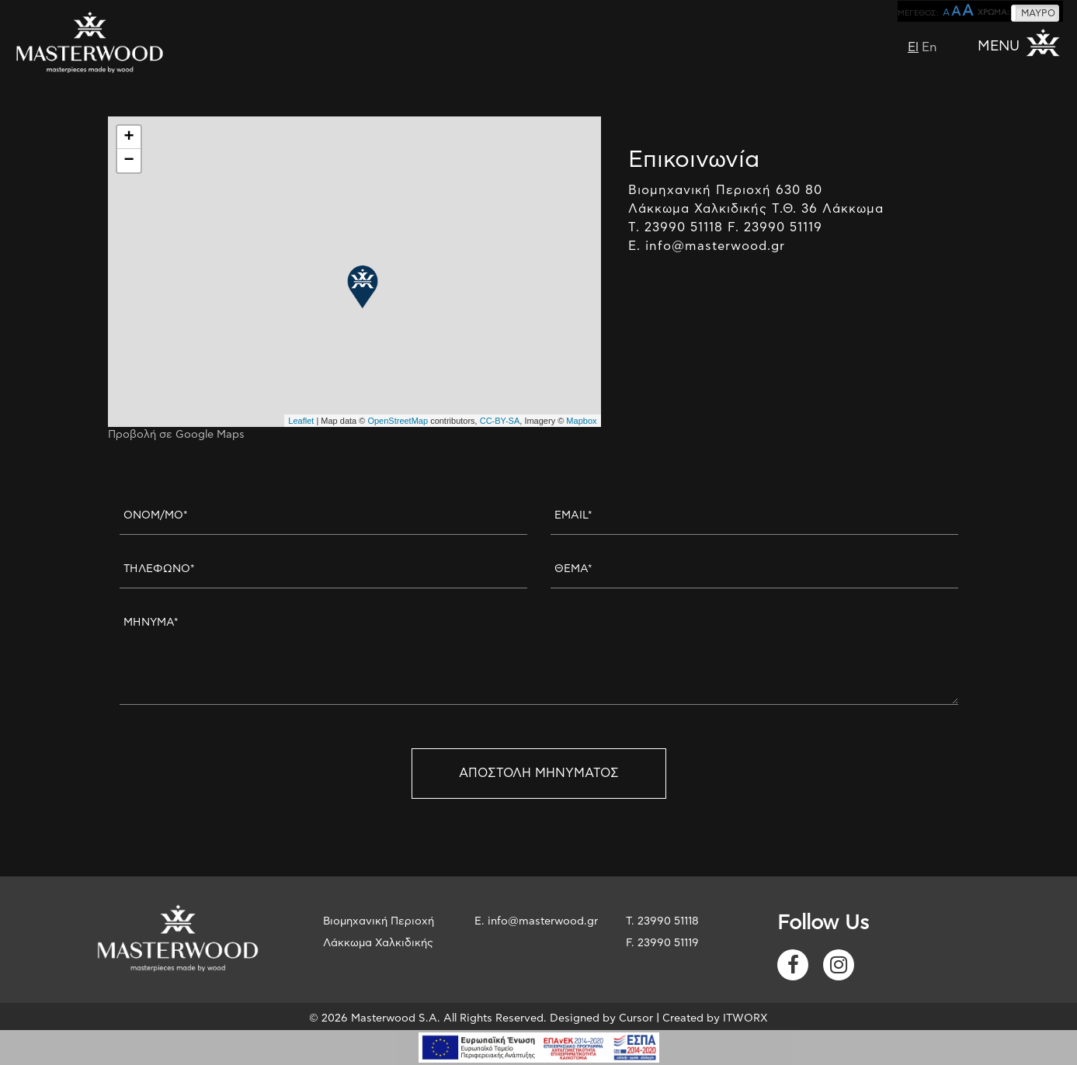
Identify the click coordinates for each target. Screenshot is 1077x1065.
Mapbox (581, 420)
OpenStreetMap (397, 420)
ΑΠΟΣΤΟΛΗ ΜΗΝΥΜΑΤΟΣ (539, 773)
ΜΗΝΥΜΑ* (151, 622)
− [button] (128, 160)
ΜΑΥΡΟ (1038, 13)
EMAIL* (573, 515)
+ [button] (128, 137)
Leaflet (301, 420)
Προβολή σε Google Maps (176, 434)
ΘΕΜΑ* (573, 569)
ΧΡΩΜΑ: (993, 12)
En (929, 47)
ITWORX (745, 1018)
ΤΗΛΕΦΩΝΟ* (159, 569)
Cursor (636, 1018)
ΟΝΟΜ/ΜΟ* (155, 515)
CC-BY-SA (500, 420)
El (913, 47)
